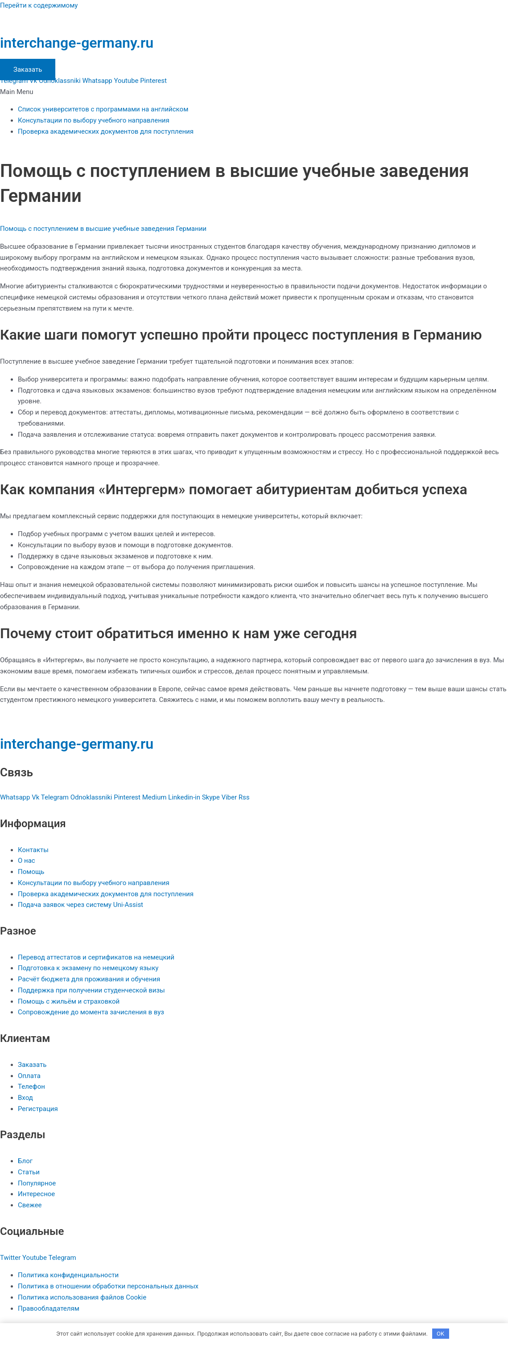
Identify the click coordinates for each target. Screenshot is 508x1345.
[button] (254, 92)
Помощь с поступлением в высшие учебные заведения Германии (103, 229)
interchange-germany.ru (76, 42)
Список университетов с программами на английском (103, 109)
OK (440, 1333)
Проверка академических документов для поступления (106, 131)
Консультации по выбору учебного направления (93, 120)
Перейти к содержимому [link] (39, 5)
